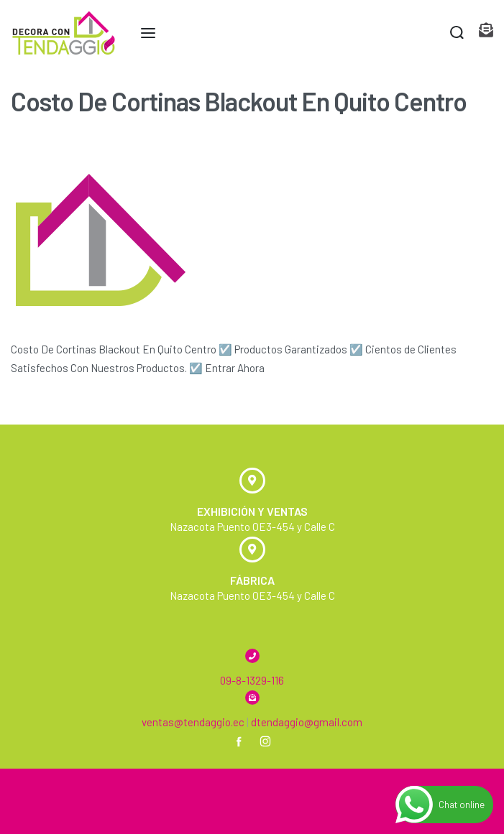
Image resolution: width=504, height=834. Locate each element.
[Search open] (456, 32)
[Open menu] (148, 33)
